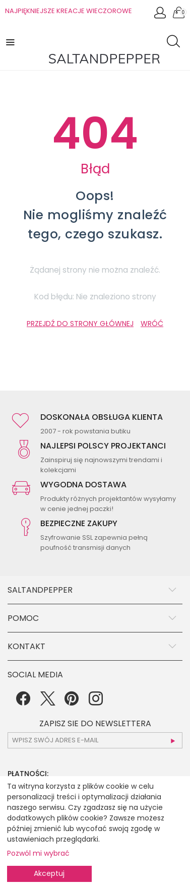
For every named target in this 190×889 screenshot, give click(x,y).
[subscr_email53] (95, 740)
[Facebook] (23, 702)
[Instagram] (96, 702)
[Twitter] (47, 702)
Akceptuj (49, 873)
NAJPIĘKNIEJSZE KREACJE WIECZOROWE (68, 11)
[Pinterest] (72, 702)
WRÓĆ (152, 324)
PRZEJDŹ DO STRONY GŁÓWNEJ (80, 324)
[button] (11, 41)
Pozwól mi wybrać (38, 853)
